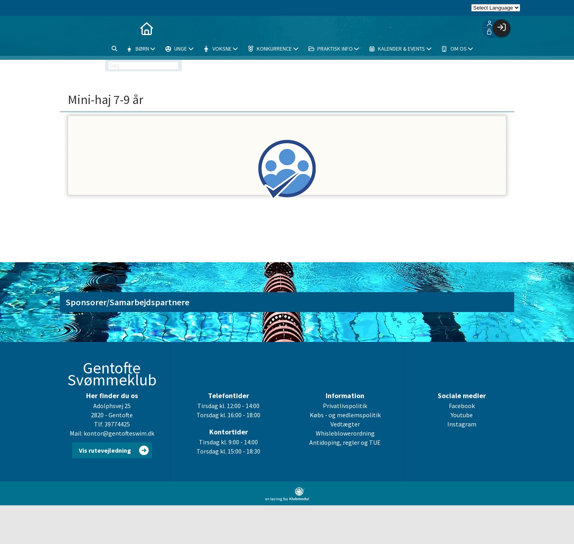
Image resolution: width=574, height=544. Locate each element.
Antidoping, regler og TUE (345, 443)
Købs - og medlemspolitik (345, 415)
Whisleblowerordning (345, 434)
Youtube (462, 415)
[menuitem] (103, 28)
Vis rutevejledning (105, 451)
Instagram (461, 424)
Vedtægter (345, 424)
